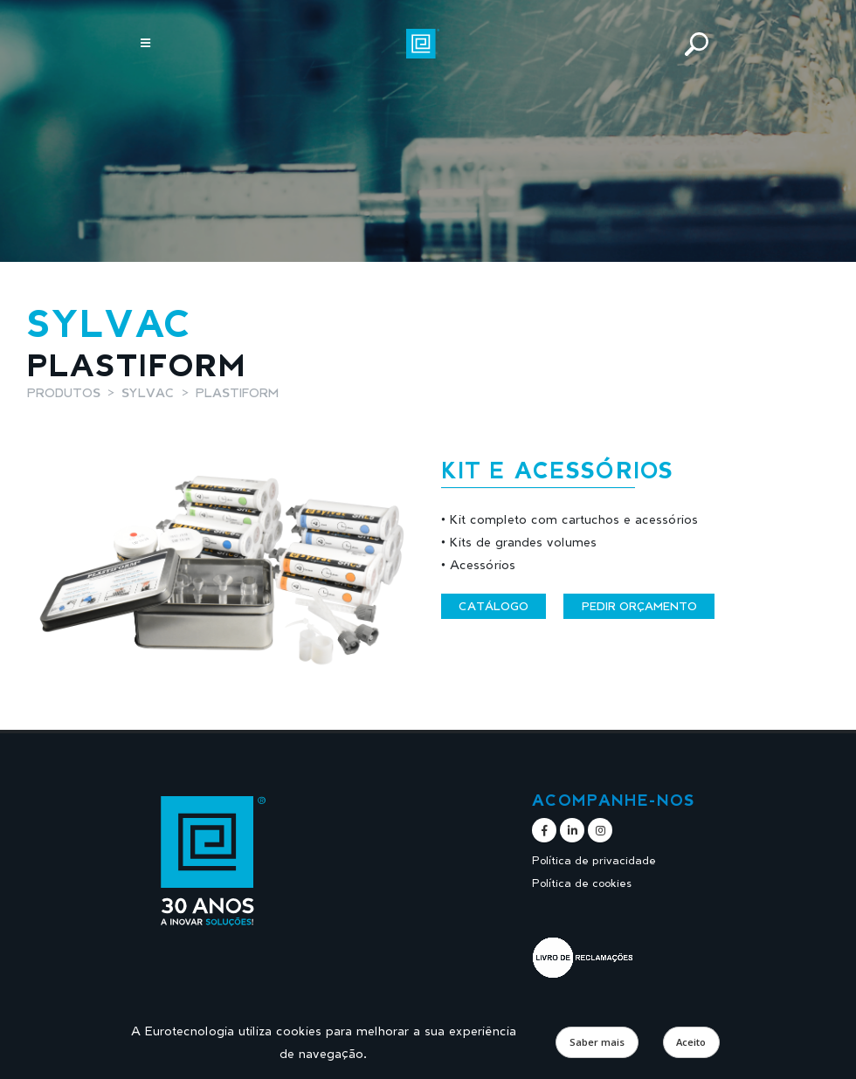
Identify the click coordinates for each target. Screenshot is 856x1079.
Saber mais (597, 1041)
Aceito (691, 1041)
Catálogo (493, 606)
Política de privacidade (594, 860)
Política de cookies (582, 883)
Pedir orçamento (639, 606)
